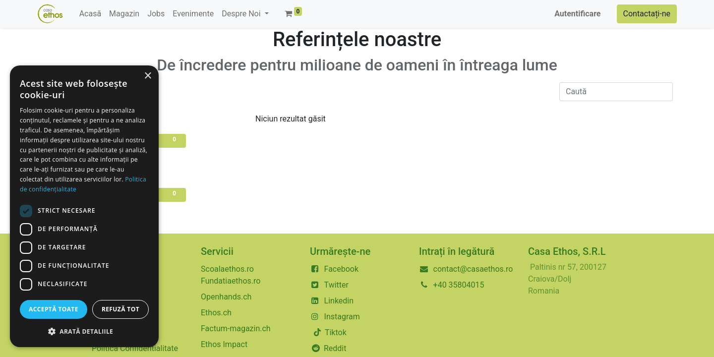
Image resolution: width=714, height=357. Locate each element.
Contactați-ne (647, 13)
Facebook (341, 269)
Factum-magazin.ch (236, 328)
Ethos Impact (224, 344)
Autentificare (577, 13)
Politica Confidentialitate (135, 348)
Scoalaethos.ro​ (227, 269)
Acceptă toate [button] (53, 309)
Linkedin (339, 300)
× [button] (147, 76)
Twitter (336, 285)
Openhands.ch (226, 296)
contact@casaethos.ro (473, 269)
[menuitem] (90, 14)
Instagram (342, 316)
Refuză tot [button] (120, 309)
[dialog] (84, 206)
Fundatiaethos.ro (230, 281)
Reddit (335, 348)
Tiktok (335, 332)
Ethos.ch (216, 312)
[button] (84, 331)
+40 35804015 (458, 285)
